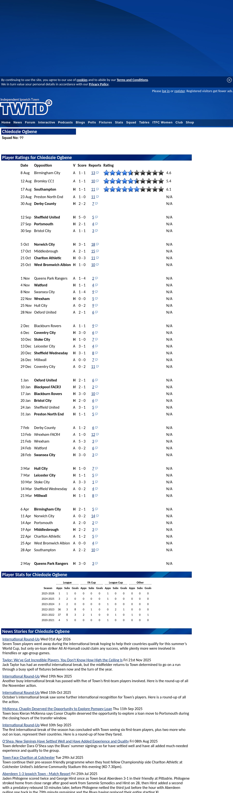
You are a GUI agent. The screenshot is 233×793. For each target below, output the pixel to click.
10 (93, 181)
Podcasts (65, 122)
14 (93, 516)
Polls (92, 122)
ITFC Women (162, 122)
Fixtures (105, 122)
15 (93, 251)
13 (93, 172)
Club (179, 122)
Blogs (80, 122)
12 (93, 434)
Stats (119, 122)
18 (93, 244)
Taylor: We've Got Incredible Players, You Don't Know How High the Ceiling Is (62, 660)
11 (93, 189)
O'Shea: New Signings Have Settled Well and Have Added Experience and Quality (65, 741)
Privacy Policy (98, 84)
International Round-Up (21, 639)
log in (166, 91)
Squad (131, 122)
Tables (144, 122)
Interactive (46, 122)
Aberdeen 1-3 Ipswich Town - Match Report (36, 773)
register (179, 91)
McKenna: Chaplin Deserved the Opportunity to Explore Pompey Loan (57, 708)
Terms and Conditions (132, 80)
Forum (30, 122)
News (18, 122)
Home (6, 122)
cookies (82, 80)
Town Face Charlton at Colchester (28, 757)
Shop (190, 122)
